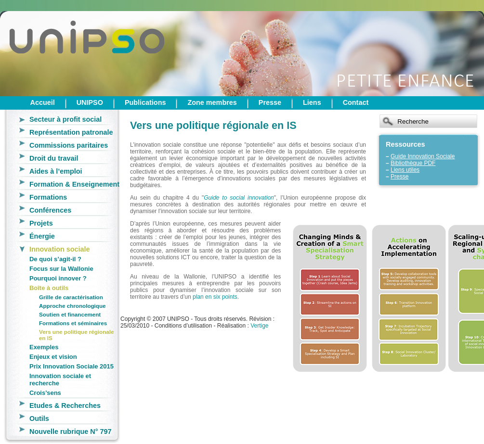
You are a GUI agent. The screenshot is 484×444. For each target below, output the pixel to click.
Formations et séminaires (73, 323)
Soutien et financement (70, 314)
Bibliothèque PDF (413, 163)
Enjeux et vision (53, 356)
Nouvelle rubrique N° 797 (70, 431)
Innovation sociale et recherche (60, 379)
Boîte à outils (48, 288)
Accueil (42, 102)
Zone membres (211, 102)
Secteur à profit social (65, 119)
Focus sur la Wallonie (61, 268)
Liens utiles (405, 169)
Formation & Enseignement (74, 184)
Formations (48, 197)
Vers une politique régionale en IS (76, 335)
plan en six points (215, 296)
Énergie (42, 236)
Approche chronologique (72, 306)
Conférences (50, 210)
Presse (270, 102)
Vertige (259, 325)
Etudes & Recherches (65, 405)
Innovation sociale (59, 249)
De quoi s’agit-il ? (55, 259)
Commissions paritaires (68, 145)
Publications (145, 102)
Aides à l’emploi (55, 171)
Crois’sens (45, 392)
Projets (41, 223)
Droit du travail (53, 158)
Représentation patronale (71, 132)
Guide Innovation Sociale (423, 156)
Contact (356, 102)
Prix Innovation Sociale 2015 (71, 366)
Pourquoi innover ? (58, 278)
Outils (39, 418)
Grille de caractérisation (71, 297)
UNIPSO (90, 102)
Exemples (43, 347)
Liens (312, 102)
